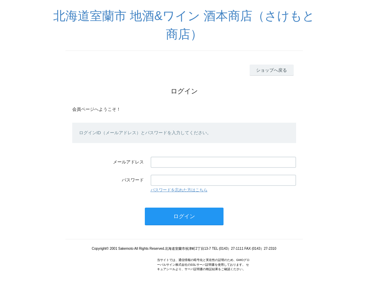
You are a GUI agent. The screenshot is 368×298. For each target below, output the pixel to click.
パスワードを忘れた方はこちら (179, 190)
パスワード (133, 179)
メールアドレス (128, 161)
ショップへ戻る (271, 70)
